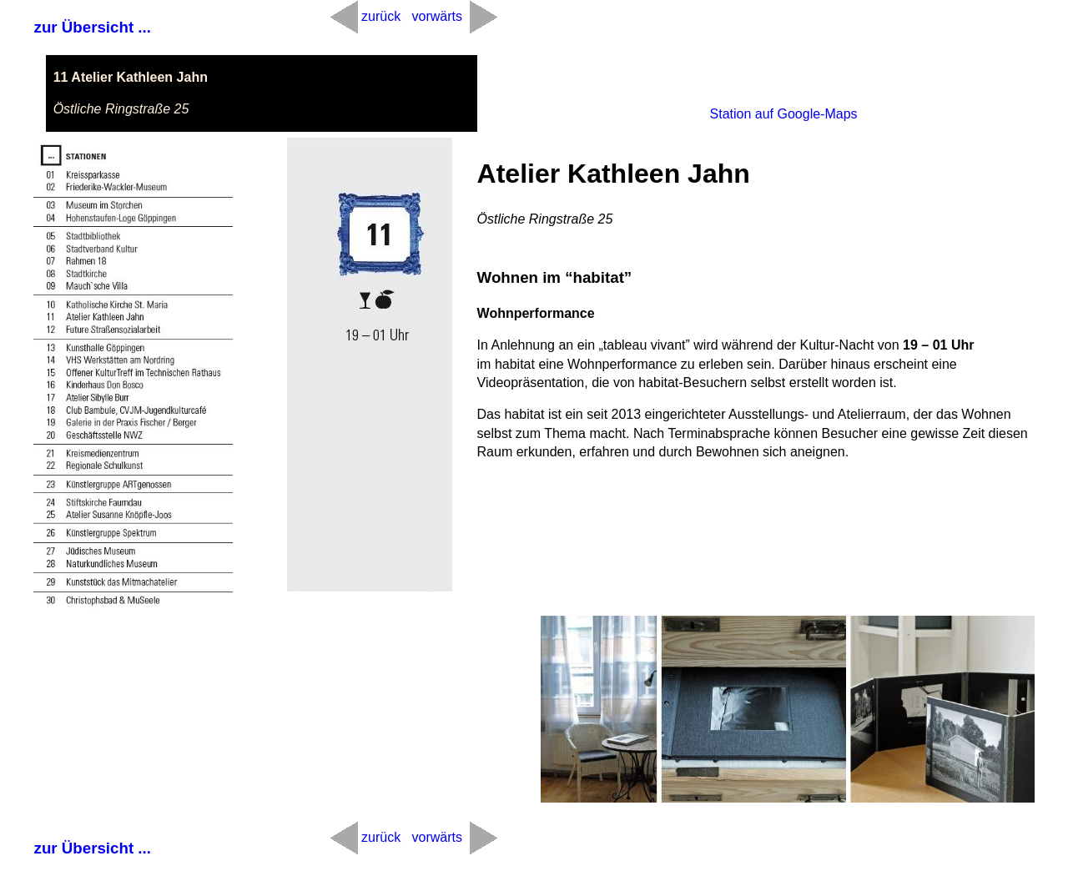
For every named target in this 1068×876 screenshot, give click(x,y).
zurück (380, 16)
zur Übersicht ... (92, 27)
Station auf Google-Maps (784, 114)
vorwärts (436, 16)
